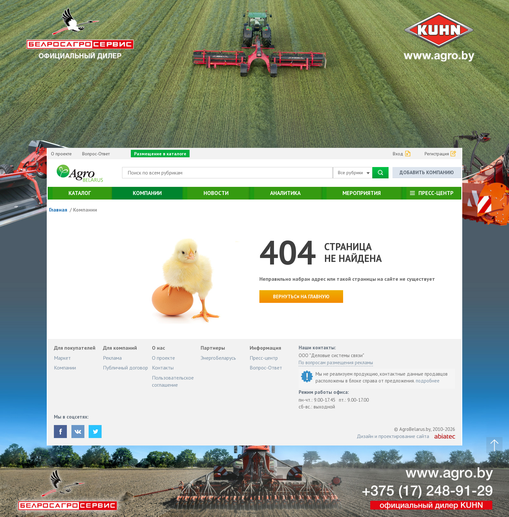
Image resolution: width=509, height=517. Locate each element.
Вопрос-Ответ (96, 154)
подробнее (428, 381)
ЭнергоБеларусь (218, 358)
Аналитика (285, 193)
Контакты (163, 367)
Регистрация (437, 154)
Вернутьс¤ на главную (301, 296)
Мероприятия (361, 193)
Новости (216, 193)
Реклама (112, 358)
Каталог (79, 193)
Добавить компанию (427, 172)
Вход (398, 154)
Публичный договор (125, 367)
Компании (147, 193)
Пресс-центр (435, 193)
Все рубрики (354, 172)
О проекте (61, 154)
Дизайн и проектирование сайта (393, 436)
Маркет (62, 358)
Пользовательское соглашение (173, 381)
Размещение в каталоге (160, 154)
